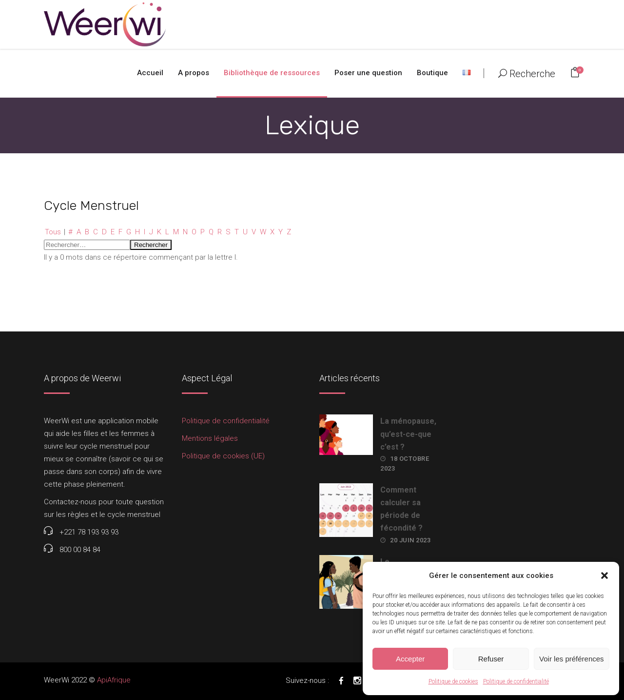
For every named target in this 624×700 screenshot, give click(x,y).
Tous (53, 231)
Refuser (491, 659)
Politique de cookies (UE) (223, 456)
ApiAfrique (114, 680)
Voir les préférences (571, 659)
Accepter (410, 659)
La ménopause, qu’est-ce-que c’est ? (408, 433)
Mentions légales (210, 438)
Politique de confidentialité (516, 681)
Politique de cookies (453, 681)
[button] (604, 575)
